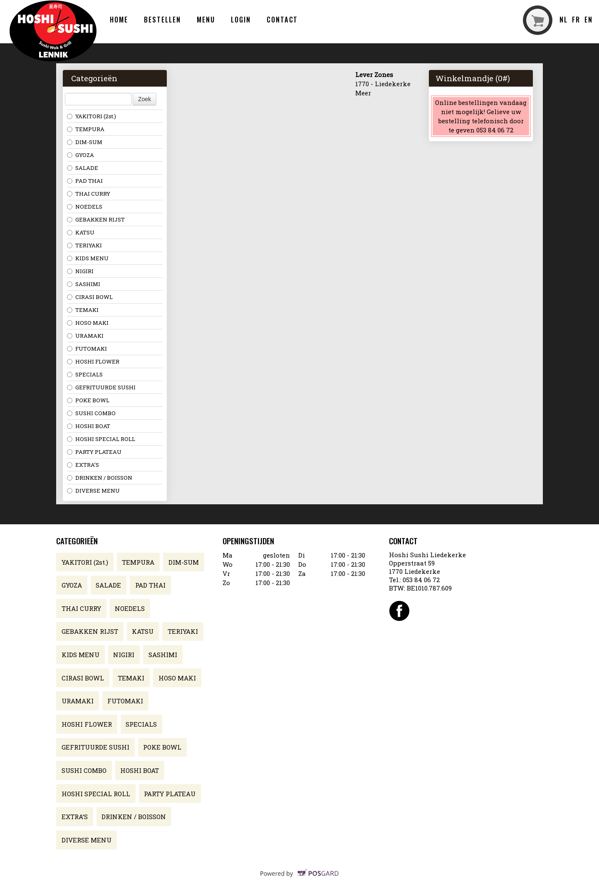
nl (563, 19)
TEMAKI (83, 310)
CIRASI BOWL (90, 297)
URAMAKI (85, 335)
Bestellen (162, 19)
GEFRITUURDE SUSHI (101, 387)
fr (576, 19)
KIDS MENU (88, 258)
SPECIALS (85, 374)
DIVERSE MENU (93, 490)
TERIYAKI (84, 245)
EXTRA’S (83, 464)
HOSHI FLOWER (93, 361)
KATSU (80, 232)
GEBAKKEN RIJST (96, 219)
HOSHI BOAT (88, 426)
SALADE (82, 168)
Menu (206, 19)
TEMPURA (85, 129)
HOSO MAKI (88, 322)
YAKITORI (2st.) (91, 116)
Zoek (144, 99)
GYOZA (80, 155)
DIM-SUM (84, 142)
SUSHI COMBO (91, 413)
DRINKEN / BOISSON (99, 477)
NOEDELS (84, 206)
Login (241, 19)
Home (119, 19)
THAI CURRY (88, 193)
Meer (363, 93)
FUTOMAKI (87, 348)
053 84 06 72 (421, 580)
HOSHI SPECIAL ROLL (101, 439)
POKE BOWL (88, 400)
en (588, 19)
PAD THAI (85, 180)
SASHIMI (83, 284)
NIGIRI (80, 271)
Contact (282, 19)
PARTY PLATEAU (94, 452)
